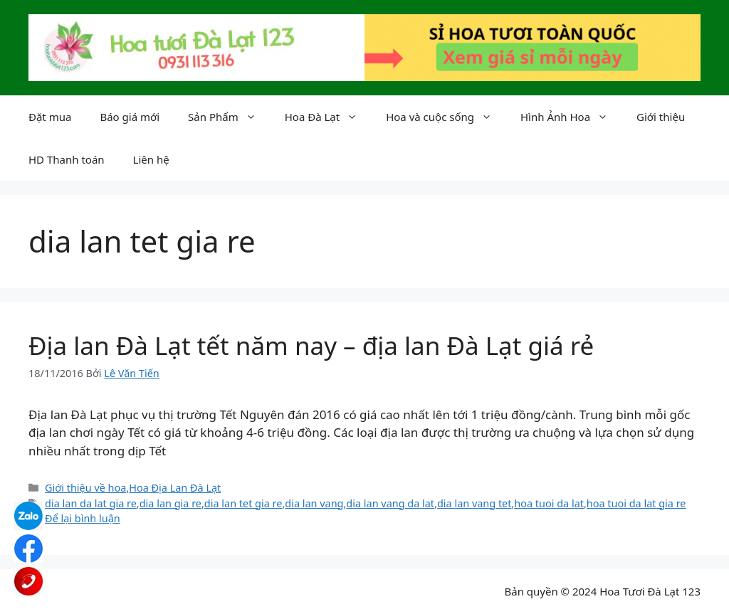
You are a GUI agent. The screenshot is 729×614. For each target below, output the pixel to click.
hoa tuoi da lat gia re (636, 503)
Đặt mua (49, 117)
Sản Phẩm (229, 116)
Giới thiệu (660, 117)
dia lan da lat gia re (91, 503)
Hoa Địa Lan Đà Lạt (175, 487)
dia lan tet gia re (243, 503)
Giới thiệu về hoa (85, 487)
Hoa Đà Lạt (328, 116)
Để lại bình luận (82, 518)
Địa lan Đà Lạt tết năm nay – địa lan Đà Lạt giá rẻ (311, 345)
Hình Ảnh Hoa (571, 116)
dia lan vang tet (474, 503)
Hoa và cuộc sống (446, 116)
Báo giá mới (129, 117)
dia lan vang (314, 503)
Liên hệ (151, 159)
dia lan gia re (170, 503)
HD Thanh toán (66, 159)
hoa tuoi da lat (549, 503)
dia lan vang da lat (390, 503)
